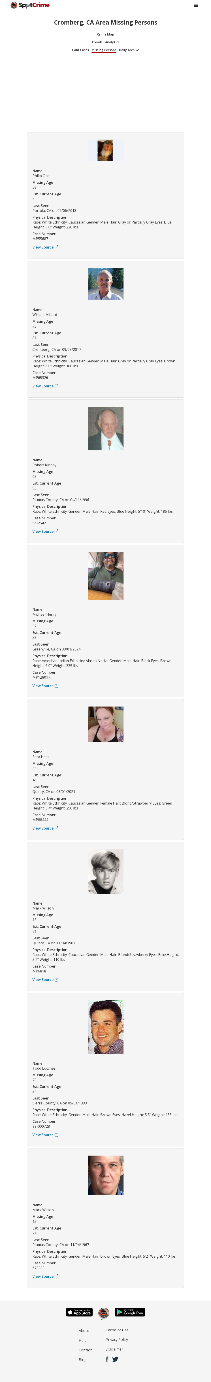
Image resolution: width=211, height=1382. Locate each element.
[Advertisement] (105, 92)
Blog (83, 1359)
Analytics (112, 42)
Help (83, 1340)
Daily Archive (129, 50)
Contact (85, 1350)
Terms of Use (117, 1330)
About (84, 1330)
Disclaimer (114, 1349)
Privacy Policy (117, 1339)
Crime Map (105, 34)
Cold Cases (80, 50)
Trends (97, 42)
